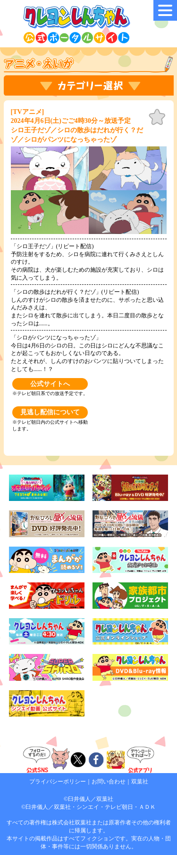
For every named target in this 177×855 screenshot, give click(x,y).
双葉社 (139, 781)
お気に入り (157, 117)
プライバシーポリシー (57, 781)
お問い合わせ (109, 781)
